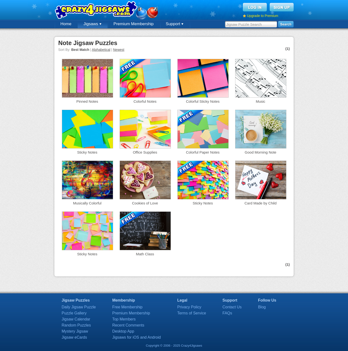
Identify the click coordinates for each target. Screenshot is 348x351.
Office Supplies (145, 152)
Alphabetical (101, 50)
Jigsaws (92, 24)
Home (65, 24)
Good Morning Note (260, 152)
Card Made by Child (261, 203)
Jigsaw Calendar (76, 319)
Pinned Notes (87, 101)
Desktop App (123, 331)
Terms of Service (191, 313)
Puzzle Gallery (74, 313)
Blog (262, 307)
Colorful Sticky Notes (202, 101)
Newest (118, 50)
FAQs (227, 313)
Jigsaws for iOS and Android (136, 337)
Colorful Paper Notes (202, 152)
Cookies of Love (145, 203)
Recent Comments (128, 325)
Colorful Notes (144, 101)
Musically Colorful (87, 203)
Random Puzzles (76, 325)
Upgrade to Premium (262, 16)
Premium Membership (134, 24)
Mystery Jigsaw (75, 331)
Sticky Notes (87, 152)
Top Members (124, 319)
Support (174, 24)
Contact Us (232, 307)
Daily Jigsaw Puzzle (79, 307)
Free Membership (127, 307)
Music (260, 101)
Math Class (145, 254)
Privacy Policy (189, 307)
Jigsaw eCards (74, 337)
